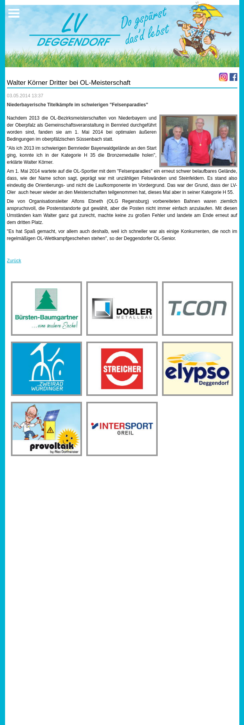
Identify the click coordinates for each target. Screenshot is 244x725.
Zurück (14, 260)
